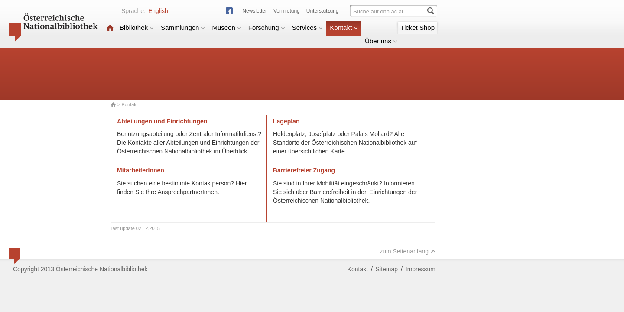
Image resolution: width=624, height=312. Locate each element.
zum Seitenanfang (408, 251)
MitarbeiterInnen (140, 170)
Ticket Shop (417, 27)
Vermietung (286, 11)
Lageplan (286, 121)
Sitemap (387, 269)
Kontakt (344, 27)
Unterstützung (322, 11)
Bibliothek (137, 27)
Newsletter (254, 11)
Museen (226, 27)
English (158, 10)
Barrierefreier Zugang (304, 170)
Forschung (266, 27)
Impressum (421, 269)
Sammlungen (183, 27)
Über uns (381, 41)
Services (307, 27)
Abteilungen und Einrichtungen (162, 121)
